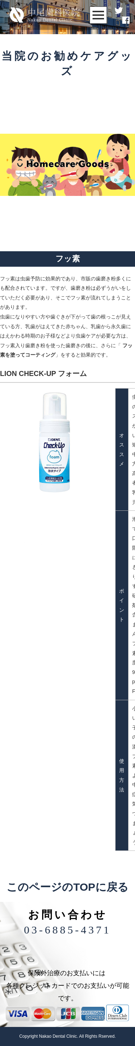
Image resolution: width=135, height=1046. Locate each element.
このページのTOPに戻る (67, 887)
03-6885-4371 (67, 930)
